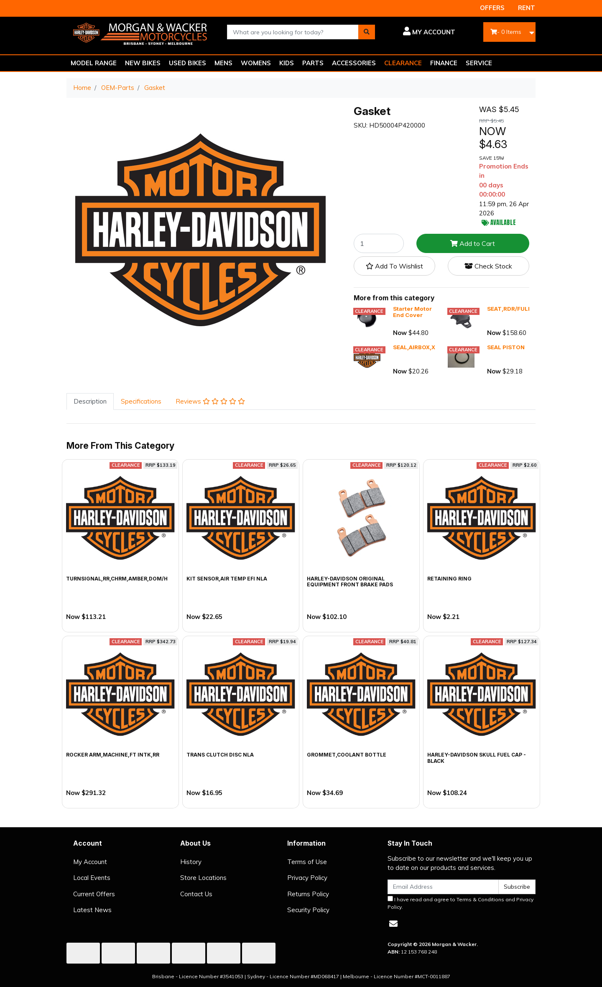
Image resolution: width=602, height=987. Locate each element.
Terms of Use (307, 862)
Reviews (210, 401)
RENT (526, 8)
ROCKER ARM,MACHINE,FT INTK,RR (112, 755)
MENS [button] (223, 63)
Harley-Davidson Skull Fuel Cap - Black (476, 758)
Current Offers (94, 894)
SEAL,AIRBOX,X (414, 347)
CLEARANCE (403, 63)
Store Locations (203, 878)
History (191, 862)
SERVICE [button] (479, 63)
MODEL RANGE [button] (94, 63)
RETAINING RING (449, 578)
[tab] (90, 401)
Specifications (141, 401)
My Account (90, 862)
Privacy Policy (307, 878)
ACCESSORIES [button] (354, 63)
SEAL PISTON (506, 347)
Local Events (91, 878)
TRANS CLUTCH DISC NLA (220, 755)
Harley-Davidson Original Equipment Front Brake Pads (350, 581)
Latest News (92, 910)
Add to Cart (472, 243)
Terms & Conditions (480, 899)
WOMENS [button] (256, 63)
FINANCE (443, 63)
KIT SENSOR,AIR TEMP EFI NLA (226, 578)
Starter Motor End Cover (412, 312)
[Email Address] (443, 887)
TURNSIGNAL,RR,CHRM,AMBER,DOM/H (117, 578)
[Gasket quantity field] (379, 243)
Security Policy (308, 910)
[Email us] (393, 923)
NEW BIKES (143, 63)
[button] (421, 32)
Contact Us (196, 894)
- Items (505, 32)
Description (90, 401)
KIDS (286, 63)
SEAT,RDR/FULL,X (512, 308)
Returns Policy (308, 894)
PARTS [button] (313, 63)
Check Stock (488, 266)
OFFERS (492, 8)
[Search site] (366, 32)
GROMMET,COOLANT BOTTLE (346, 755)
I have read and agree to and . (460, 903)
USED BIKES (187, 63)
